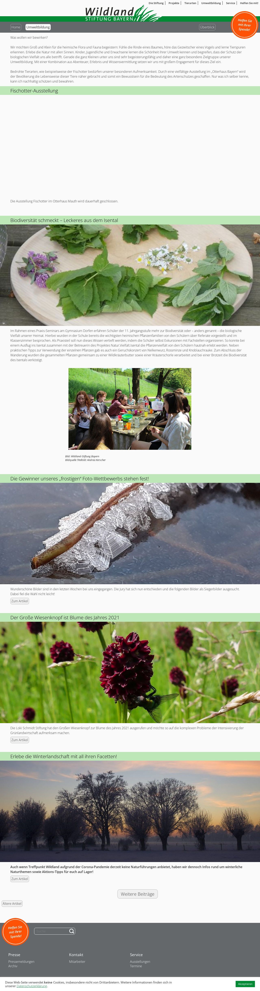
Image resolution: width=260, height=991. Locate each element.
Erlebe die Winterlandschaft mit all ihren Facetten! (63, 756)
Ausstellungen (140, 961)
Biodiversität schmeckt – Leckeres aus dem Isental (64, 220)
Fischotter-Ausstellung (34, 90)
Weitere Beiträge (137, 894)
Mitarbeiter (77, 961)
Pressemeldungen (21, 961)
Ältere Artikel (12, 903)
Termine (136, 966)
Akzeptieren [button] (245, 984)
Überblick (207, 27)
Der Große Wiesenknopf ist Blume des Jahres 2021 (65, 617)
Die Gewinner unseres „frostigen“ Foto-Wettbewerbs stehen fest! (79, 478)
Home (15, 27)
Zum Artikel (19, 601)
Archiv (12, 966)
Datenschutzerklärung (32, 986)
